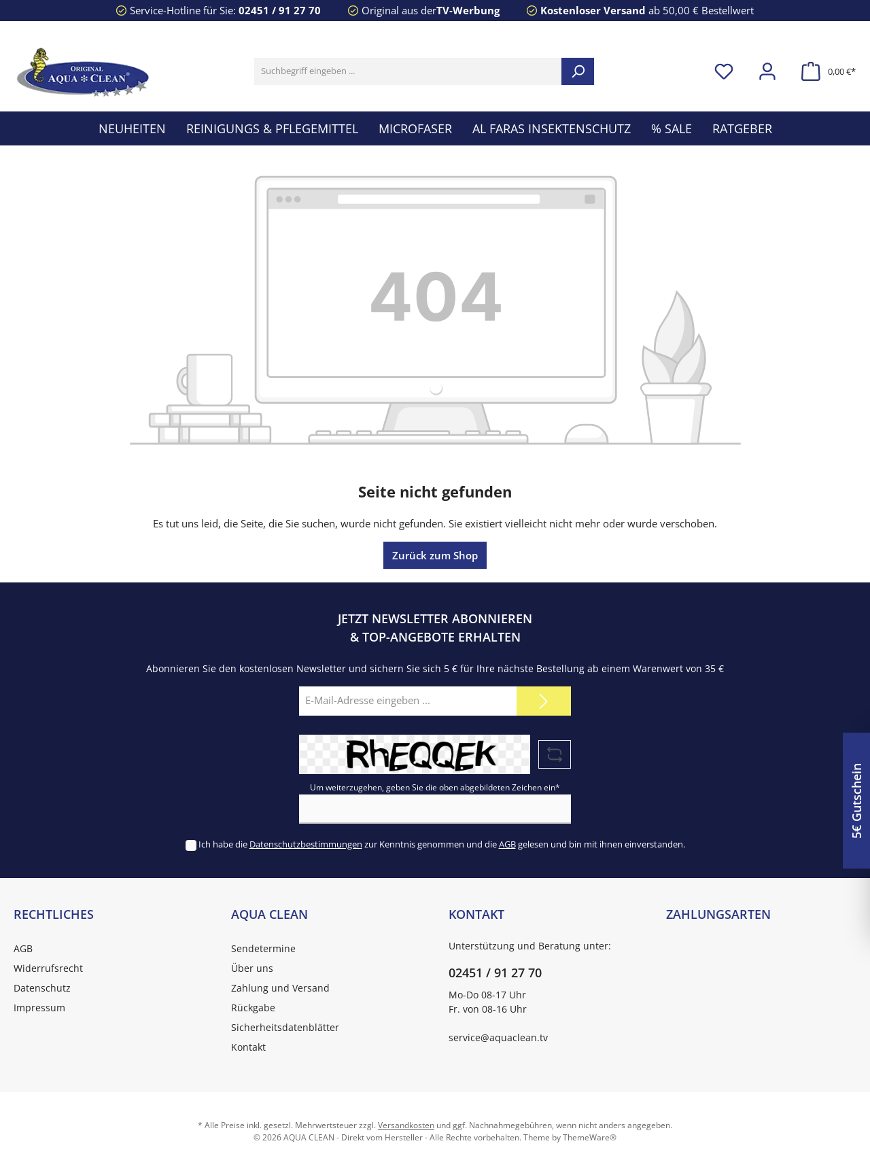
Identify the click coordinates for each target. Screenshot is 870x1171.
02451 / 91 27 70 (280, 10)
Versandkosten (406, 1125)
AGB (507, 844)
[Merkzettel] (724, 72)
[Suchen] (577, 71)
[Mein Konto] (767, 72)
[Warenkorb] (824, 72)
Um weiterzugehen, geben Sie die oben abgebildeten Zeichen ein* (435, 787)
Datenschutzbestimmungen (305, 844)
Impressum (39, 1007)
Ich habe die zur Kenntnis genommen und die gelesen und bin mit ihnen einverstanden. (441, 844)
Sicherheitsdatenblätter (285, 1027)
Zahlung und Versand (280, 987)
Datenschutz (42, 987)
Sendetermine (263, 948)
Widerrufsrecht (48, 968)
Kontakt (248, 1047)
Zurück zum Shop (435, 555)
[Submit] (544, 701)
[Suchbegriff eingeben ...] (408, 71)
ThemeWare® (589, 1137)
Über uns (252, 968)
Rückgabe (253, 1007)
